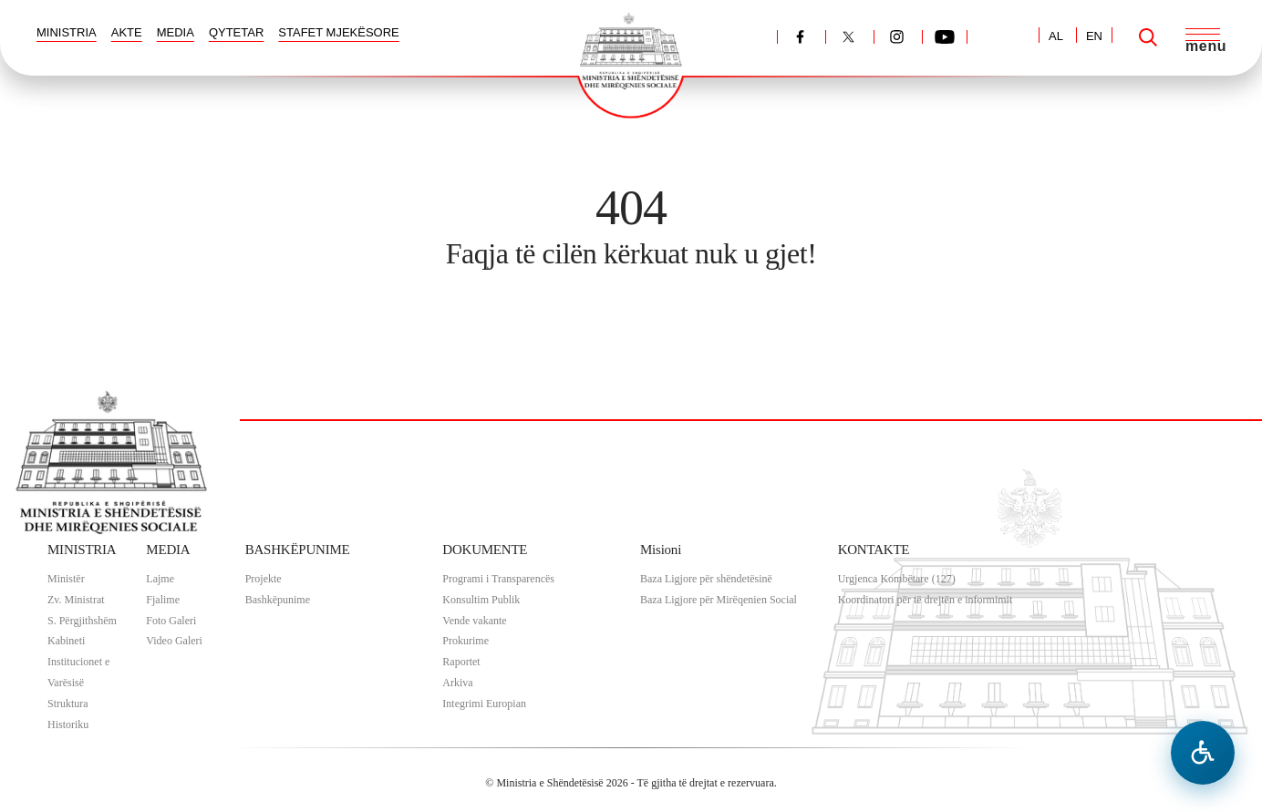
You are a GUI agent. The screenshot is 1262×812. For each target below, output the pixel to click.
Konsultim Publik (481, 599)
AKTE (126, 32)
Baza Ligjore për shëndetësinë (706, 578)
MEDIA (175, 32)
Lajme (160, 578)
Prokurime (465, 640)
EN (1094, 36)
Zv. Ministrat (76, 599)
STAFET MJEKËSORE (338, 32)
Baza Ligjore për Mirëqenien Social (718, 599)
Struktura (67, 703)
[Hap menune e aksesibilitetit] (1203, 753)
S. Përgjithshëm (82, 620)
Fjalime (163, 599)
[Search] (1148, 37)
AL (1056, 36)
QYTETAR (236, 32)
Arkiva (457, 682)
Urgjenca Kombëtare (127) (897, 578)
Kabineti (66, 640)
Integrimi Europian (484, 703)
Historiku (67, 724)
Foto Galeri (171, 620)
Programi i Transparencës (498, 578)
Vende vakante (474, 620)
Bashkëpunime (277, 599)
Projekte (263, 578)
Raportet (461, 661)
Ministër (66, 578)
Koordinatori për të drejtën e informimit (925, 599)
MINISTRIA (66, 32)
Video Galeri (174, 640)
